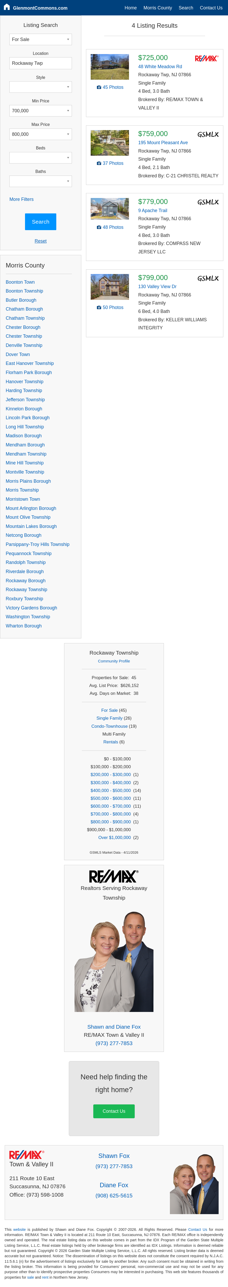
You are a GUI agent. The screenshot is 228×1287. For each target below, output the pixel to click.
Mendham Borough (25, 444)
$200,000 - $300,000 (111, 774)
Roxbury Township (24, 598)
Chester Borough (23, 327)
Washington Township (28, 616)
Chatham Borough (24, 309)
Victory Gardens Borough (31, 607)
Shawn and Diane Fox (114, 1027)
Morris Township (22, 490)
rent (45, 1277)
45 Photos (113, 87)
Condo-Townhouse (109, 726)
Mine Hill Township (25, 462)
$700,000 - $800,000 (111, 814)
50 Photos (113, 307)
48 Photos (113, 227)
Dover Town (18, 354)
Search (186, 7)
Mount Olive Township (28, 517)
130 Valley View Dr (157, 286)
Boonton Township (24, 291)
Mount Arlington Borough (31, 508)
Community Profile (114, 661)
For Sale (109, 710)
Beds (40, 148)
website (19, 1229)
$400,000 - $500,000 (111, 790)
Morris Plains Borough (28, 481)
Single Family (109, 718)
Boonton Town (20, 282)
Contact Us (211, 7)
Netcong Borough (23, 535)
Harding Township (24, 390)
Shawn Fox (114, 1155)
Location (40, 53)
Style (40, 77)
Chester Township (24, 336)
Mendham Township (26, 454)
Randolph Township (26, 562)
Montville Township (25, 472)
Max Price (41, 124)
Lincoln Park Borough (28, 417)
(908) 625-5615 (113, 1195)
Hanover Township (24, 381)
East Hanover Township (30, 363)
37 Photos (113, 163)
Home (131, 7)
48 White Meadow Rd (160, 66)
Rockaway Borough (26, 580)
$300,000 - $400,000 (111, 782)
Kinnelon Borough (24, 408)
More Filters (21, 199)
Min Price (40, 101)
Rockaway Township (26, 589)
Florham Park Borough (29, 372)
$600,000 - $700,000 (111, 806)
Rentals (110, 741)
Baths (40, 171)
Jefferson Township (25, 399)
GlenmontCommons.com (40, 8)
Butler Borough (21, 300)
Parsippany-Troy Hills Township (37, 544)
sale (30, 1277)
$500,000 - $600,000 (111, 798)
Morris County (158, 7)
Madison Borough (24, 435)
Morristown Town (23, 499)
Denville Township (24, 345)
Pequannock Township (29, 553)
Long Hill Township (25, 426)
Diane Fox (114, 1185)
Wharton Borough (24, 625)
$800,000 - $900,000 (111, 821)
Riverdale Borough (25, 571)
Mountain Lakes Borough (31, 526)
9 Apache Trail (153, 210)
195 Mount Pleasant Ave (163, 142)
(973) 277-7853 (113, 1043)
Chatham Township (25, 318)
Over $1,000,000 (114, 837)
